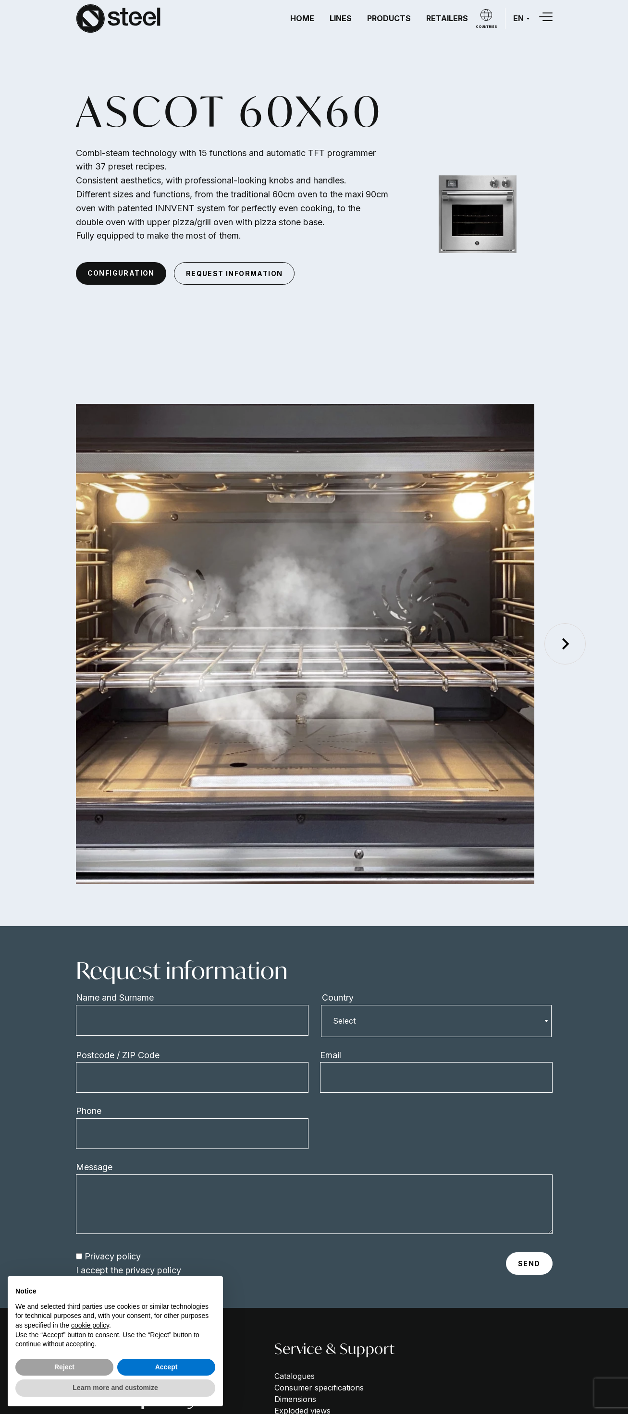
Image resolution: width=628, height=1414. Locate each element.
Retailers (447, 18)
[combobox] (436, 1021)
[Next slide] (565, 644)
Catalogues (294, 1376)
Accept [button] (166, 1367)
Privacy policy (113, 1256)
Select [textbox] (344, 1021)
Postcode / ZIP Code (118, 1055)
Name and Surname (115, 997)
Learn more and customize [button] (115, 1387)
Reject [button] (64, 1367)
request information (234, 273)
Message (94, 1167)
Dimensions (295, 1399)
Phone (88, 1111)
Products (389, 18)
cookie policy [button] (90, 1325)
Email (330, 1055)
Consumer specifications (319, 1387)
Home (302, 18)
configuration (121, 273)
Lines (341, 18)
